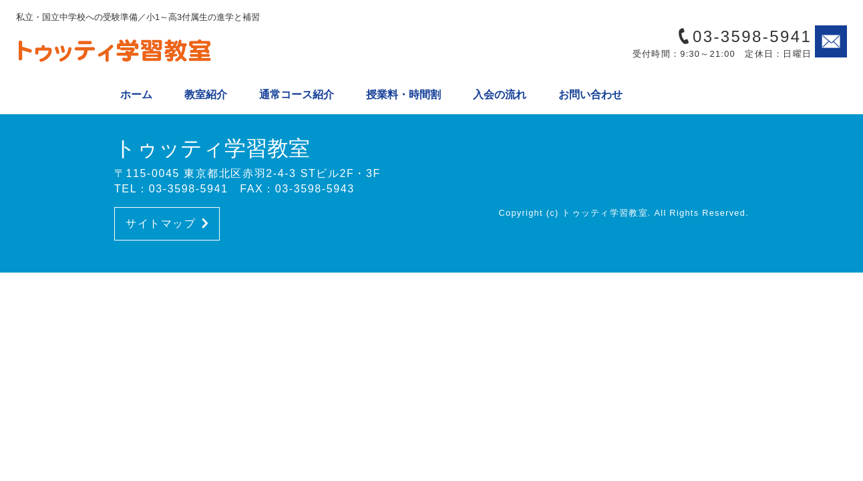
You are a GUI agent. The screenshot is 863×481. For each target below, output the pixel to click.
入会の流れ (499, 94)
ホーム (136, 94)
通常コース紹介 (296, 94)
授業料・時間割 (403, 94)
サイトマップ (167, 223)
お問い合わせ (590, 94)
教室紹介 (205, 94)
